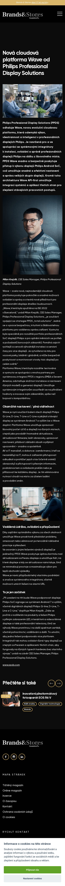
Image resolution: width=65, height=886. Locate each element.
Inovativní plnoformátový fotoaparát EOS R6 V (40, 695)
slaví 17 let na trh (39, 2)
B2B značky (29, 704)
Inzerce (7, 795)
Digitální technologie (50, 704)
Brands (27, 709)
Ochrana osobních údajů (18, 811)
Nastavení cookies (32, 878)
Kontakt (7, 806)
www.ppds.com (11, 664)
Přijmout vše (32, 870)
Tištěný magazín (13, 785)
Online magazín (12, 790)
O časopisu (9, 801)
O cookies (9, 817)
